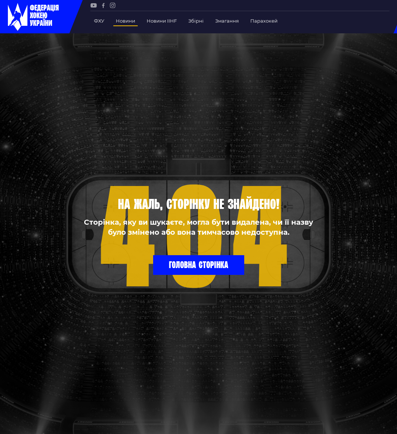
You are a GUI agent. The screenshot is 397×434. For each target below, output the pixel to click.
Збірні (196, 21)
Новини (125, 21)
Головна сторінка (198, 264)
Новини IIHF (162, 21)
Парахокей (264, 21)
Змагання (227, 21)
